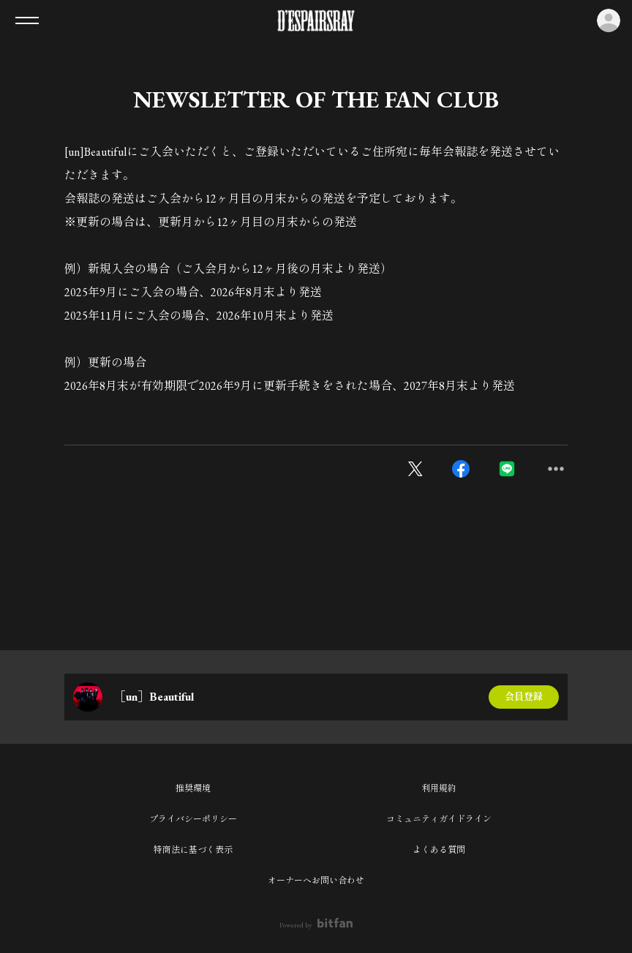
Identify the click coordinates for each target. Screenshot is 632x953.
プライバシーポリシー (193, 819)
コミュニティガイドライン (439, 819)
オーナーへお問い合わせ (316, 880)
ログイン (608, 20)
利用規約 (438, 788)
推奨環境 (193, 788)
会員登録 (523, 697)
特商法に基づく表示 (193, 850)
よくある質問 (439, 850)
